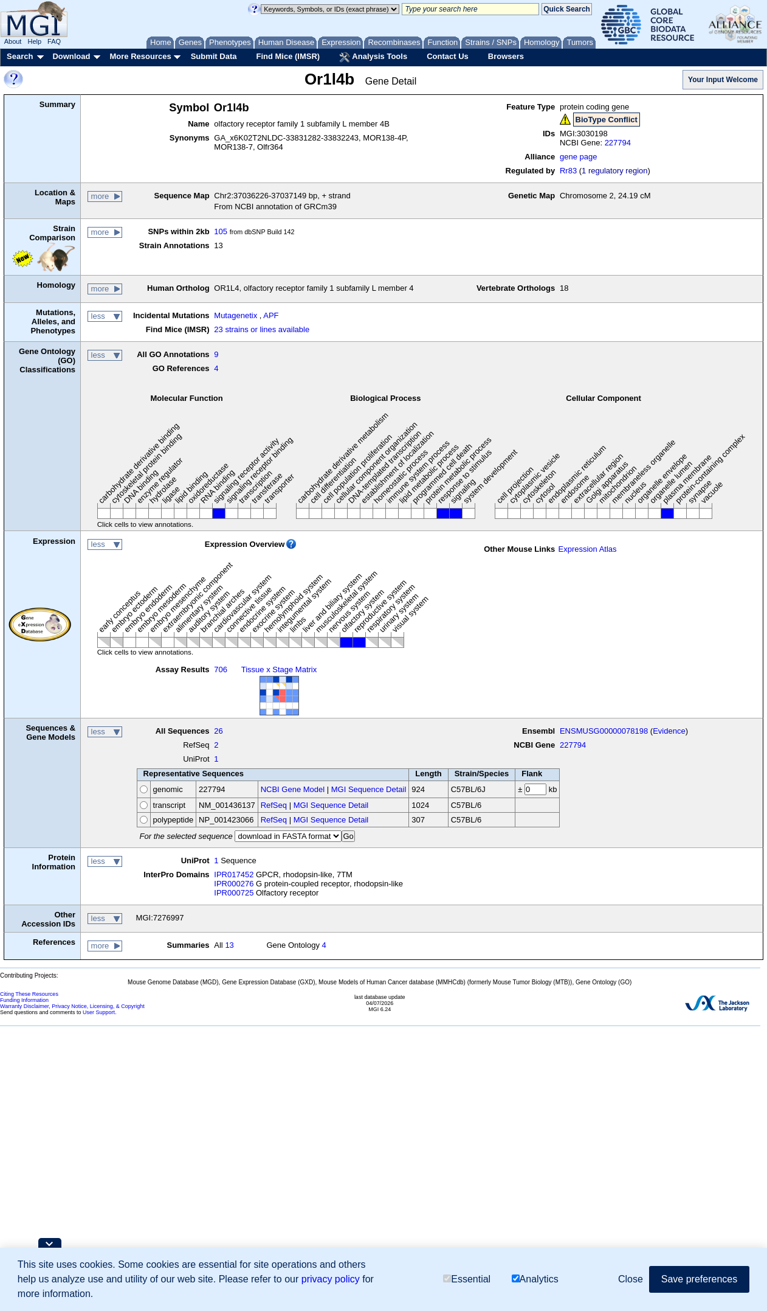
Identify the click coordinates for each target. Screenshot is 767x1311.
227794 (618, 142)
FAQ (54, 41)
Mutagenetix (235, 315)
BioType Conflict (607, 119)
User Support (99, 1012)
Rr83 (568, 170)
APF (270, 315)
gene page (578, 156)
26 (218, 730)
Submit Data (214, 56)
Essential (466, 1279)
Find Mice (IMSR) (288, 56)
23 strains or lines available (261, 329)
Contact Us (448, 56)
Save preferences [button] (699, 1279)
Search (20, 56)
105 (220, 231)
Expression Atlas (587, 549)
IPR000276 (233, 883)
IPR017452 (233, 874)
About (13, 41)
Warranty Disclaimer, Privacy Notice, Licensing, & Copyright (72, 1006)
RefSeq (274, 805)
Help (34, 41)
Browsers (506, 56)
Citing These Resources (29, 994)
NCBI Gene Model (293, 789)
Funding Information (24, 1000)
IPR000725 (233, 892)
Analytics (535, 1279)
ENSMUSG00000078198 (604, 730)
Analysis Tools (373, 57)
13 (229, 945)
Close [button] (630, 1279)
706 (220, 669)
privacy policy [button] (330, 1279)
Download (71, 56)
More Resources (140, 56)
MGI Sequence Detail (369, 789)
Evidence (669, 730)
